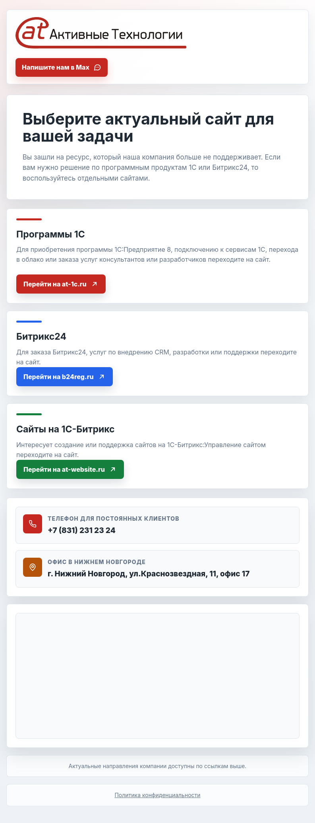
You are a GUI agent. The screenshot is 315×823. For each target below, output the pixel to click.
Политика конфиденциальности (157, 795)
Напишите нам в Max (61, 67)
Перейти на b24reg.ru (64, 377)
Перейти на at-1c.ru (61, 284)
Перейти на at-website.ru (70, 469)
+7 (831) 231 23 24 (82, 530)
